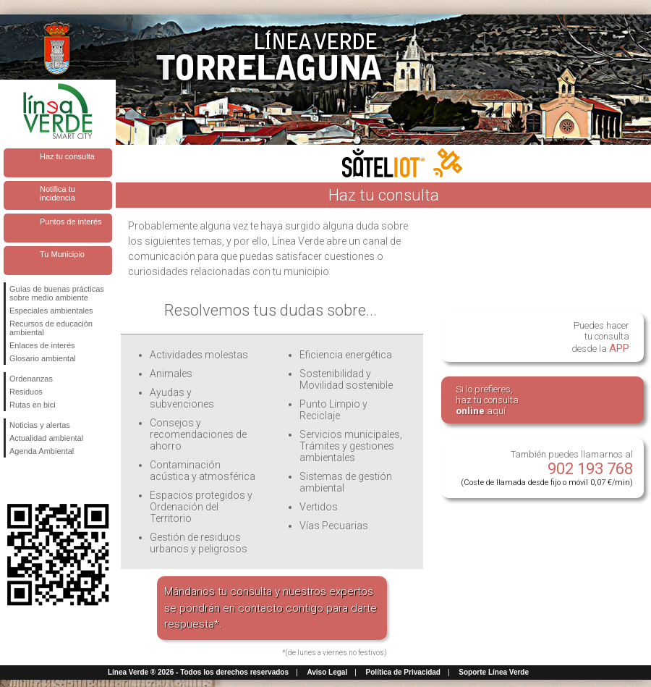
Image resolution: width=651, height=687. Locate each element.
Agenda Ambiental (41, 451)
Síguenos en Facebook (12, 480)
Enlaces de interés (42, 345)
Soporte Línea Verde (494, 672)
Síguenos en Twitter (36, 480)
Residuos (26, 391)
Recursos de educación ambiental (51, 328)
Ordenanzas (31, 378)
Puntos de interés (71, 221)
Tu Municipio (62, 254)
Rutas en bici (32, 404)
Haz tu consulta (67, 156)
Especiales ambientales (51, 310)
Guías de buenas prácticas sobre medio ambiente (56, 293)
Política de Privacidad (403, 672)
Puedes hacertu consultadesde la (600, 337)
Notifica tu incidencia (57, 193)
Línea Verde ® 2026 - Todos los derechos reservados (198, 672)
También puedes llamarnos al (547, 468)
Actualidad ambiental (46, 438)
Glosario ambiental (42, 358)
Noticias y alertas (39, 425)
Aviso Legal (327, 672)
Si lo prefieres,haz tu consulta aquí (487, 400)
